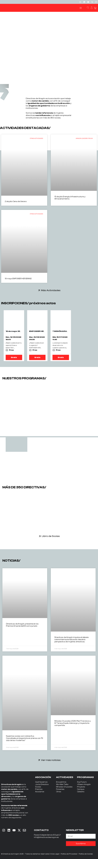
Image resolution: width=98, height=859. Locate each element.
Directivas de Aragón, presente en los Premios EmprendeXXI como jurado (22, 625)
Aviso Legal (54, 854)
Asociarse (39, 792)
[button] (81, 8)
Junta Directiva (42, 784)
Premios (38, 789)
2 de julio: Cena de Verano (16, 201)
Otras (58, 792)
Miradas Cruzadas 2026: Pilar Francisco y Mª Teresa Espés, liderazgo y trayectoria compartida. (72, 723)
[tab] (16, 444)
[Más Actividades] (39, 290)
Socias (38, 787)
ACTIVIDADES (64, 777)
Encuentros (61, 782)
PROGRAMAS (85, 777)
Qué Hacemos (41, 782)
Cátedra (80, 792)
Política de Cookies (86, 854)
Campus (80, 789)
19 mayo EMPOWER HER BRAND (18, 279)
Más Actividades (50, 290)
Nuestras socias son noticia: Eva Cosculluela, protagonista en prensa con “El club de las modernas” (24, 738)
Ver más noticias (51, 760)
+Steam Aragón (84, 784)
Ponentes (60, 789)
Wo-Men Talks (62, 784)
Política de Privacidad (69, 854)
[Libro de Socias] (39, 536)
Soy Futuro (82, 782)
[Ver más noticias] (39, 760)
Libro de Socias (51, 536)
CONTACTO (41, 830)
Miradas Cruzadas (64, 787)
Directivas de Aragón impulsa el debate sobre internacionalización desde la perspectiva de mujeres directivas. (71, 639)
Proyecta (81, 787)
